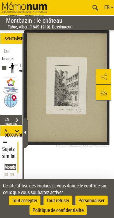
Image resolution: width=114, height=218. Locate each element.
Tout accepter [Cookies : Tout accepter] (24, 200)
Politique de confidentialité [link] (58, 210)
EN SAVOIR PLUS (13, 121)
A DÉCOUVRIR (13, 131)
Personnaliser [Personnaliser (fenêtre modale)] (91, 200)
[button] (10, 100)
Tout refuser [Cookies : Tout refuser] (58, 200)
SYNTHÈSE (13, 38)
